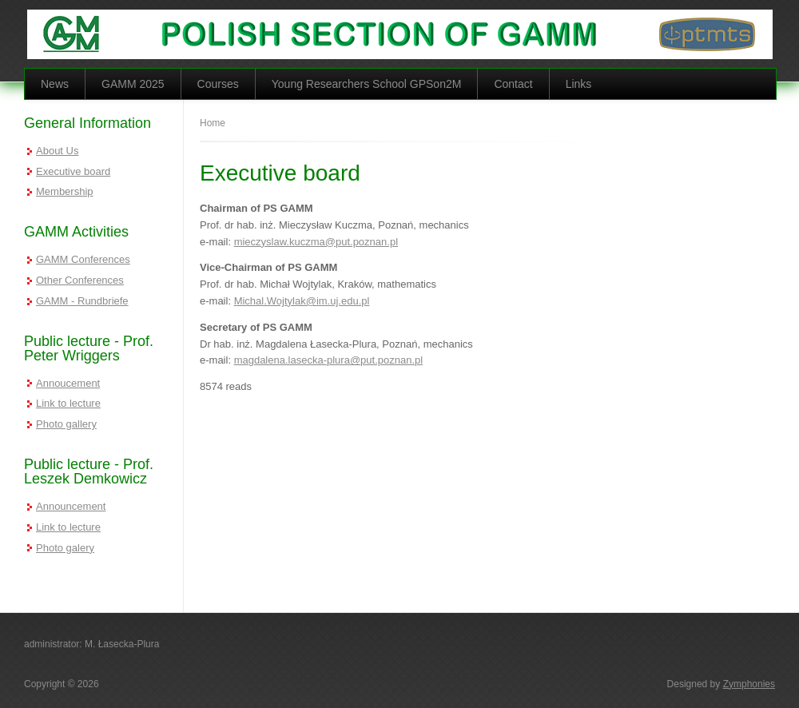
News (55, 84)
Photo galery (65, 548)
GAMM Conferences (83, 259)
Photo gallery (66, 424)
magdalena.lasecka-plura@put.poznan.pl (328, 360)
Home (212, 123)
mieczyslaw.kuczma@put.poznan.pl (316, 242)
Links (579, 84)
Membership (64, 191)
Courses (218, 84)
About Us (57, 151)
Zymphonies (749, 684)
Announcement (70, 506)
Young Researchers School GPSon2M (367, 84)
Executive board (73, 171)
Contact (513, 84)
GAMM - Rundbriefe (82, 301)
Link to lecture (68, 403)
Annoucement (68, 383)
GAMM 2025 (133, 84)
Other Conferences (80, 280)
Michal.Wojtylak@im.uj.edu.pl (302, 301)
